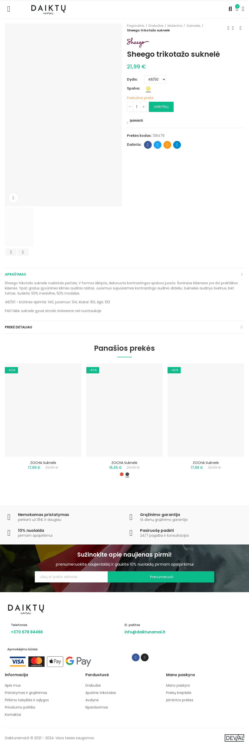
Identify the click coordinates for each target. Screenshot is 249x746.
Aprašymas (15, 274)
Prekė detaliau (18, 327)
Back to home (234, 28)
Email (167, 145)
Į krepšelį (161, 106)
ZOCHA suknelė (43, 462)
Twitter (158, 145)
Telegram (177, 145)
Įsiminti (136, 120)
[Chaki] (148, 88)
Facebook (148, 145)
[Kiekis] (136, 107)
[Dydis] (155, 79)
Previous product (228, 28)
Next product (240, 28)
